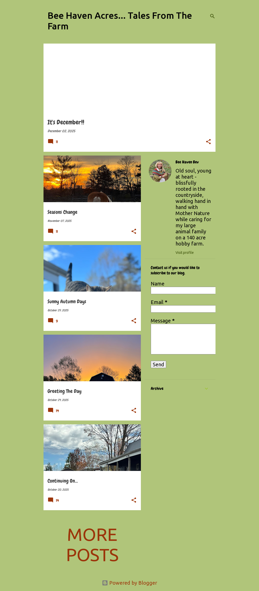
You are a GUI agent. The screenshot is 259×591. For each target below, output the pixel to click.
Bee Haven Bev (187, 162)
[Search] (212, 16)
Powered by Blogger (129, 583)
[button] (208, 142)
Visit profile (185, 253)
